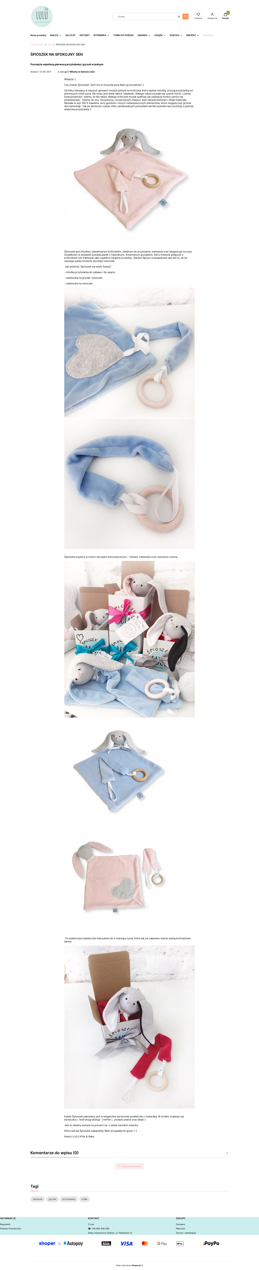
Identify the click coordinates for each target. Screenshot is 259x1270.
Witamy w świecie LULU (82, 71)
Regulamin (5, 1224)
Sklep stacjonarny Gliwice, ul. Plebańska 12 (110, 1233)
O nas (91, 1224)
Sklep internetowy (128, 1265)
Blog (50, 44)
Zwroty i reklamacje (186, 1233)
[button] (185, 16)
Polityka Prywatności (10, 1228)
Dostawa (180, 1224)
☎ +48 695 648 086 (98, 1228)
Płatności (180, 1228)
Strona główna (37, 44)
